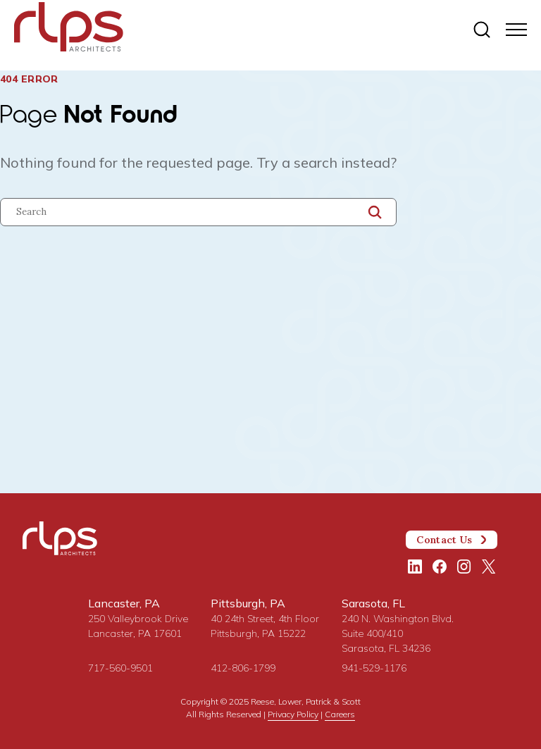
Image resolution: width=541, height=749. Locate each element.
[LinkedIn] (415, 566)
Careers (340, 714)
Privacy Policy (293, 714)
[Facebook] (440, 566)
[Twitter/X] (489, 566)
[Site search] (482, 30)
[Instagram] (464, 566)
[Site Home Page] (236, 29)
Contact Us (451, 539)
